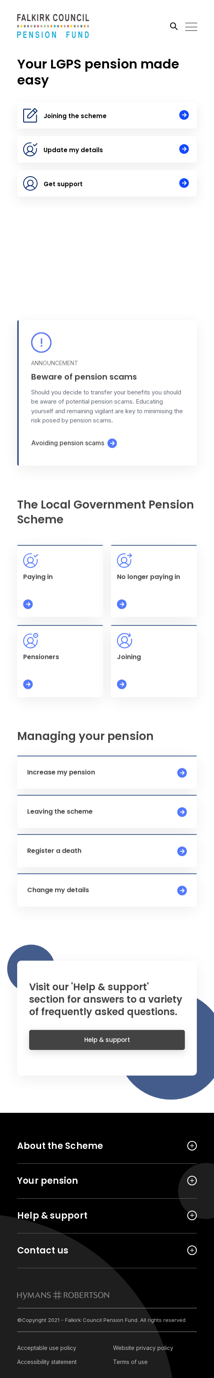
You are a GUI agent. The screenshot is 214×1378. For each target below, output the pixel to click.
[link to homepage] (63, 1295)
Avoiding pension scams (67, 449)
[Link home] (53, 26)
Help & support (107, 1045)
